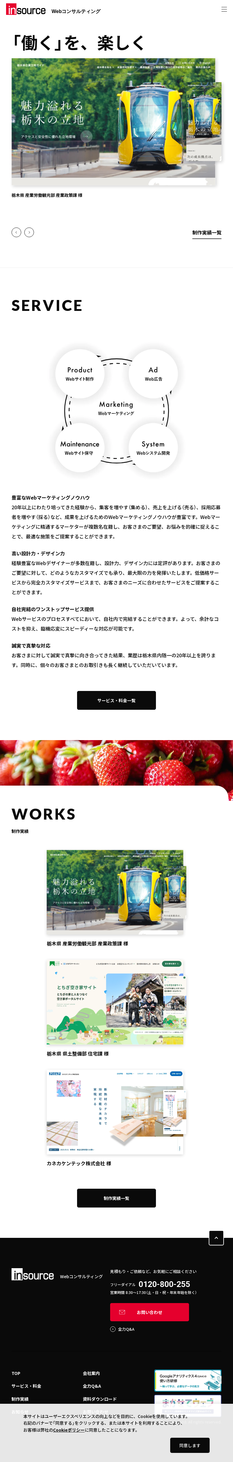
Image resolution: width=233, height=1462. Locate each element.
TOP (16, 1373)
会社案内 (91, 1373)
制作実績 (20, 1399)
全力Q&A (126, 1329)
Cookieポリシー (69, 1430)
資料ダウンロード (100, 1399)
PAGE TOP (216, 1238)
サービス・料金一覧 (116, 700)
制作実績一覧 (206, 232)
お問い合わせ (149, 1312)
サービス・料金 (26, 1386)
